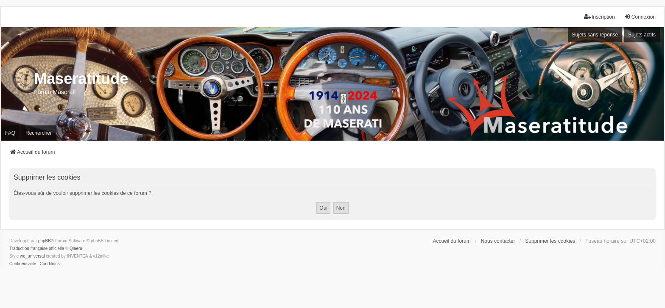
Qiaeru (76, 248)
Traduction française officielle (36, 248)
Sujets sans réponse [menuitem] (595, 35)
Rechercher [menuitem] (38, 133)
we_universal (32, 256)
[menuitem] (22, 264)
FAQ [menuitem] (10, 133)
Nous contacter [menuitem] (498, 241)
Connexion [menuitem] (640, 17)
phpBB (44, 241)
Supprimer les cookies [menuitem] (550, 241)
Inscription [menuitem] (599, 17)
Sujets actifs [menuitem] (642, 35)
